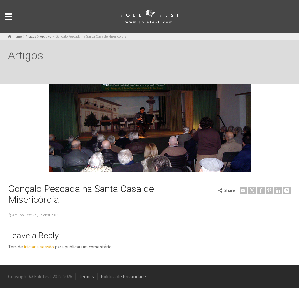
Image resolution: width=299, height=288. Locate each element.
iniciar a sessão (39, 247)
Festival (31, 215)
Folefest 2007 (48, 215)
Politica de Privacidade (123, 276)
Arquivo (18, 215)
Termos (86, 276)
